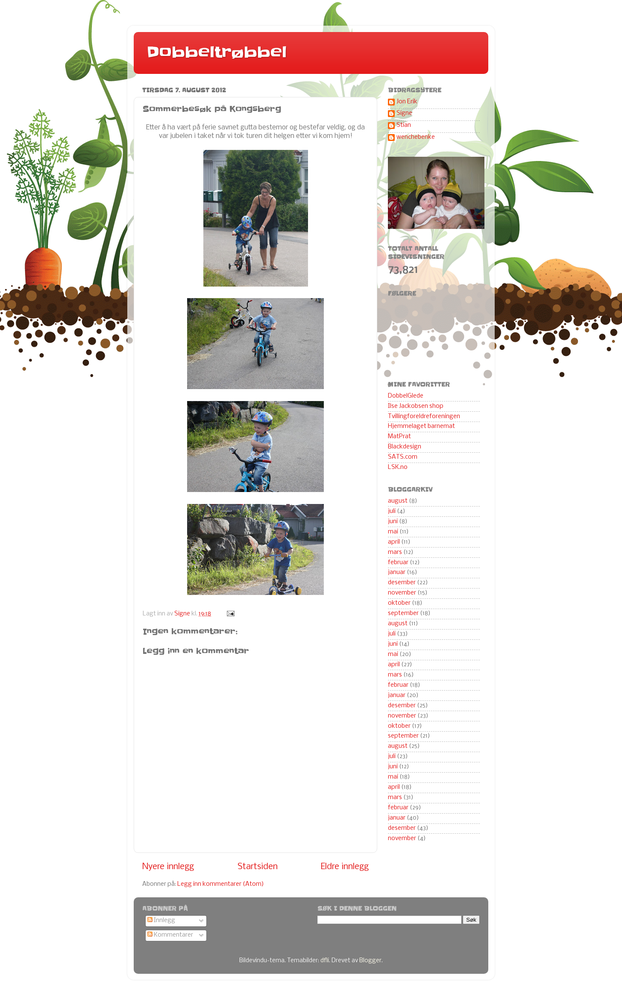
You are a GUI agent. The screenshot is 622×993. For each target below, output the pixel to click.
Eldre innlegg (345, 866)
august (398, 501)
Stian (403, 125)
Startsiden (258, 866)
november (402, 593)
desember (402, 583)
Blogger (370, 961)
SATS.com (402, 457)
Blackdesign (404, 447)
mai (393, 532)
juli (392, 511)
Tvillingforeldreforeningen (424, 416)
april (394, 542)
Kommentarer (170, 935)
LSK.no (398, 467)
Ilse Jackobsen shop (415, 406)
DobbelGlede (405, 396)
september (403, 613)
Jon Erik (406, 102)
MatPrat (399, 437)
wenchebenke (415, 137)
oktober (399, 603)
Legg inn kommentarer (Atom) (220, 884)
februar (398, 562)
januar (396, 572)
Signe (404, 113)
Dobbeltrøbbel (217, 52)
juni (393, 521)
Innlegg (161, 920)
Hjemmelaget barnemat (421, 426)
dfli (324, 961)
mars (395, 552)
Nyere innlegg (168, 866)
